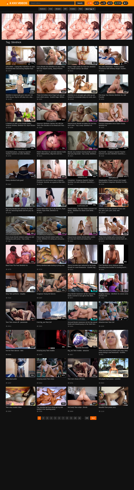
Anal (50, 9)
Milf (65, 9)
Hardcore (42, 9)
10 (75, 418)
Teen (80, 9)
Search (79, 3)
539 (87, 418)
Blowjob (58, 9)
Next (93, 418)
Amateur (72, 9)
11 (79, 418)
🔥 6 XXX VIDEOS (16, 3)
